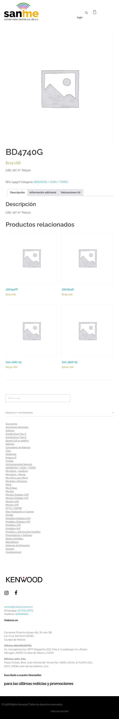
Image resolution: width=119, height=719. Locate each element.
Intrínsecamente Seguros (19, 464)
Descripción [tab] (17, 192)
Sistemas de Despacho (18, 545)
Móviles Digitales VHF (17, 498)
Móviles (10, 491)
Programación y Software (19, 535)
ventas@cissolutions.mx (18, 606)
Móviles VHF (12, 505)
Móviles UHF (12, 501)
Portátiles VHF (13, 528)
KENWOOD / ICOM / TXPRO (51, 182)
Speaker (10, 549)
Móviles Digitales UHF (17, 494)
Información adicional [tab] (42, 192)
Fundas (9, 461)
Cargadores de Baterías (18, 447)
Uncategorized (13, 552)
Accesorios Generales (17, 427)
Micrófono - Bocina (16, 474)
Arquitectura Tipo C (16, 434)
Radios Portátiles (14, 538)
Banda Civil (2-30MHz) (17, 440)
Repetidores (12, 542)
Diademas (11, 454)
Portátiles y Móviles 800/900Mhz (23, 532)
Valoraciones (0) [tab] (70, 192)
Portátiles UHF (13, 525)
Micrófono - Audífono (17, 471)
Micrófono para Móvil (17, 478)
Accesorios (11, 424)
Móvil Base (11, 488)
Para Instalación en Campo (20, 511)
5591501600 (22, 614)
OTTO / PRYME (14, 508)
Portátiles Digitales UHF (18, 518)
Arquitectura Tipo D (16, 437)
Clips (8, 451)
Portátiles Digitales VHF (18, 522)
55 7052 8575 (25, 610)
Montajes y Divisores (16, 481)
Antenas (10, 430)
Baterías (10, 444)
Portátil (9, 515)
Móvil (8, 484)
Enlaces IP (11, 457)
